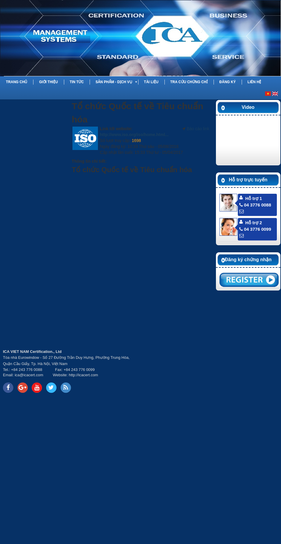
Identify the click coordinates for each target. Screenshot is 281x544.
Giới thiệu (48, 82)
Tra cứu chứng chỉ (188, 82)
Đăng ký (227, 82)
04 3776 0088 (255, 204)
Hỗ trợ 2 (253, 222)
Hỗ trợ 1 (253, 198)
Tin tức (77, 82)
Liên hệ (254, 82)
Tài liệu (151, 82)
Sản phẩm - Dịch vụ (114, 82)
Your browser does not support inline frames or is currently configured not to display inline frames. (210, 371)
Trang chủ (16, 82)
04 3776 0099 (255, 229)
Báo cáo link (198, 128)
